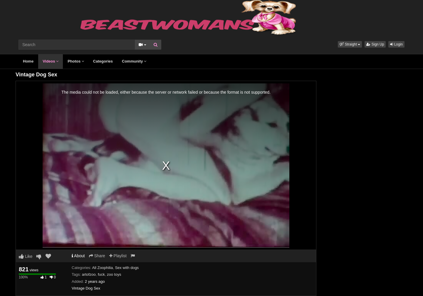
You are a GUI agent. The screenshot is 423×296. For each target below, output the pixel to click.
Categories (103, 61)
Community (134, 61)
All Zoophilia (102, 267)
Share (97, 255)
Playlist (118, 255)
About (78, 255)
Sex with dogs (127, 267)
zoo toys (114, 274)
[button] (350, 44)
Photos (76, 61)
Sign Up (375, 44)
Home (28, 61)
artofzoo (89, 274)
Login (396, 44)
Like (26, 256)
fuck (101, 274)
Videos (50, 61)
